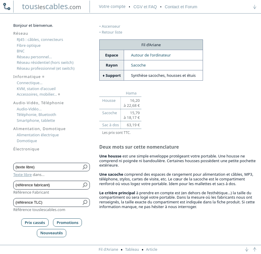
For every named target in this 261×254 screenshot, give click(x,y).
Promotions (68, 222)
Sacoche (138, 65)
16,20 (132, 103)
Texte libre (22, 174)
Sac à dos (110, 124)
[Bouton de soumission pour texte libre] (85, 167)
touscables (51, 6)
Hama (131, 93)
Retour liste (112, 32)
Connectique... (30, 82)
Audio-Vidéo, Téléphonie (38, 102)
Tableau (132, 249)
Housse (108, 100)
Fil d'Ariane (108, 249)
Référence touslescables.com (39, 209)
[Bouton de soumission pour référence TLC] (85, 202)
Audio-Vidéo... (29, 109)
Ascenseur (111, 26)
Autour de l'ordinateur (151, 55)
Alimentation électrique (38, 134)
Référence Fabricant (31, 192)
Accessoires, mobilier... (38, 94)
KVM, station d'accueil (36, 88)
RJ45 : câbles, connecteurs (40, 39)
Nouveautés (51, 232)
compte (112, 6)
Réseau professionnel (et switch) (46, 68)
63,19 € (133, 124)
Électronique (26, 149)
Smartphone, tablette (36, 120)
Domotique (27, 140)
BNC (21, 51)
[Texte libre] (47, 167)
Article (151, 249)
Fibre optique (29, 45)
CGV (145, 6)
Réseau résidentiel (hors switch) (45, 62)
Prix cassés (35, 222)
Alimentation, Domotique (39, 128)
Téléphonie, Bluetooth (36, 114)
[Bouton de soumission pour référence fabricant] (85, 185)
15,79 (132, 115)
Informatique (28, 76)
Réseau (20, 33)
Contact (181, 6)
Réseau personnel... (34, 56)
